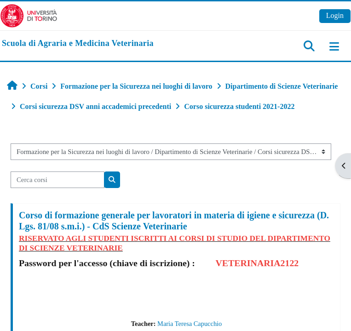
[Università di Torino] (29, 15)
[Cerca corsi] (57, 179)
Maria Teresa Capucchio (189, 323)
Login (335, 15)
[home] (78, 44)
